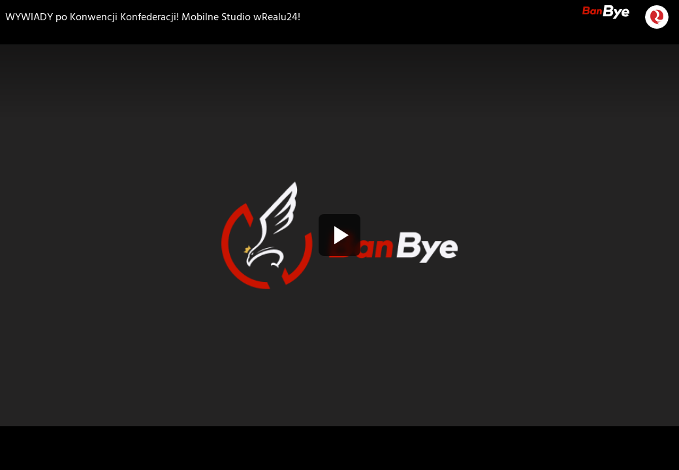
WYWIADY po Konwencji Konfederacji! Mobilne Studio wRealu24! (152, 17)
